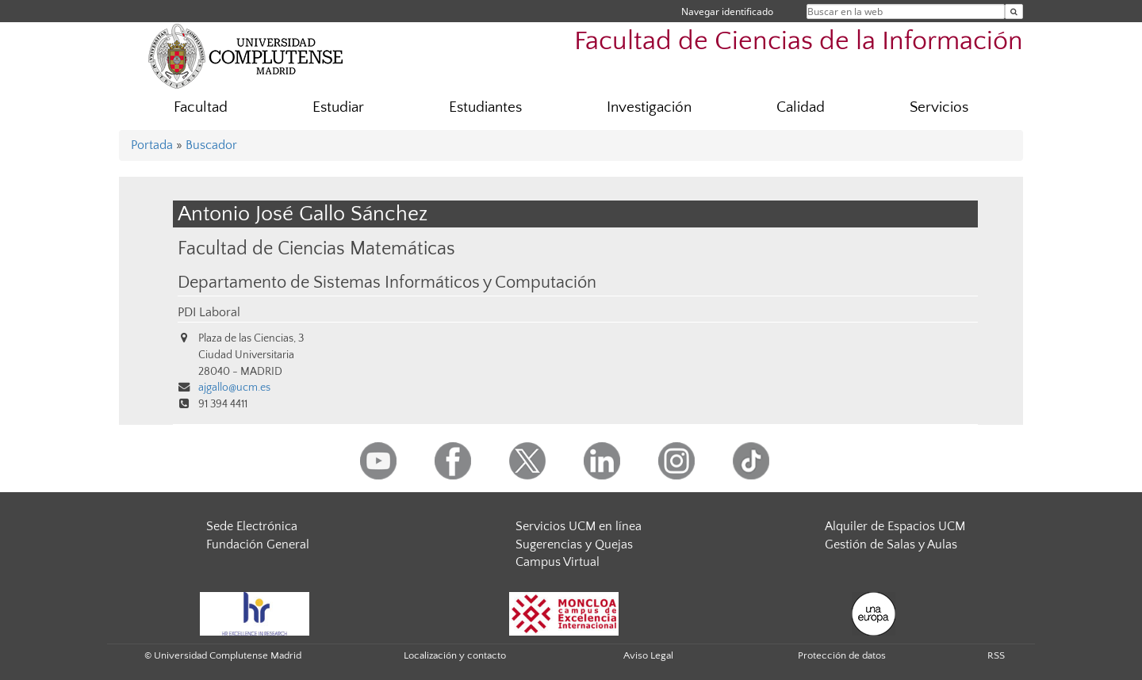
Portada (152, 145)
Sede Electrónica (251, 526)
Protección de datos (842, 655)
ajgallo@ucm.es (234, 387)
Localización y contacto (455, 655)
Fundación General (257, 544)
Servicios (939, 107)
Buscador (211, 145)
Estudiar (338, 107)
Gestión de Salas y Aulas (891, 544)
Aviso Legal (648, 655)
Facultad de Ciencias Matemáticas (316, 248)
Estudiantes (485, 107)
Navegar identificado (727, 11)
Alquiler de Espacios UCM (895, 526)
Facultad (201, 107)
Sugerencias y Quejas (574, 544)
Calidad (800, 107)
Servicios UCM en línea (578, 526)
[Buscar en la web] (1014, 11)
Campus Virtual (557, 562)
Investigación (649, 107)
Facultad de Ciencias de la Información (798, 41)
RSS (996, 655)
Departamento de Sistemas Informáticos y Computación (387, 282)
